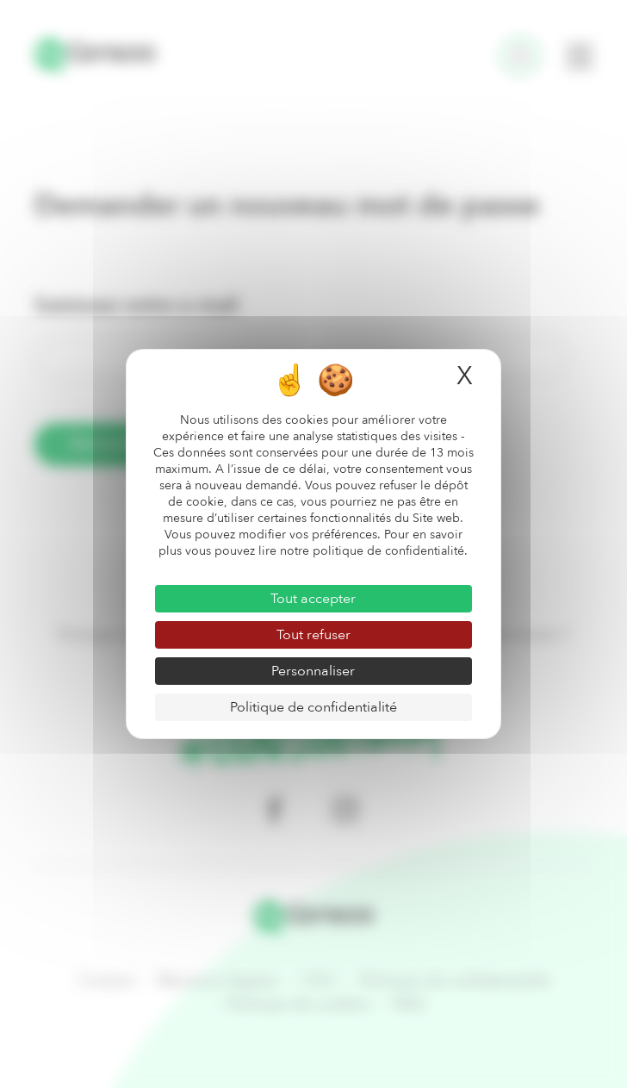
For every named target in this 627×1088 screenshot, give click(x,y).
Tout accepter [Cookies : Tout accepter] (313, 598)
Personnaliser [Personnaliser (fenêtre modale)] (313, 671)
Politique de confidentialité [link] (313, 707)
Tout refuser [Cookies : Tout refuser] (313, 634)
